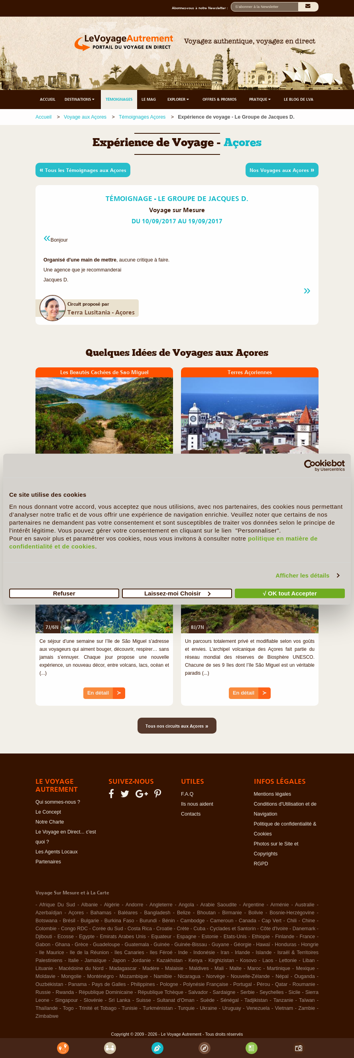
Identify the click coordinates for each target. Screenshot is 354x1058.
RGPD (261, 864)
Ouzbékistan (49, 984)
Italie (73, 960)
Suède (207, 1000)
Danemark (304, 928)
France (307, 936)
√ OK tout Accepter (290, 593)
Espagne (186, 936)
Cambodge (192, 920)
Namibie (163, 976)
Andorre (134, 905)
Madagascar (123, 968)
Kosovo (248, 960)
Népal (282, 976)
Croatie (164, 928)
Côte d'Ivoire (274, 928)
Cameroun (221, 920)
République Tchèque (160, 992)
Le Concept (48, 812)
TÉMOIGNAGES (119, 99)
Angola (186, 905)
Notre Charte (49, 822)
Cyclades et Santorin (233, 928)
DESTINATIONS (80, 99)
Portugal (242, 984)
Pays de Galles (109, 984)
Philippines (143, 984)
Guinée (161, 944)
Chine (308, 920)
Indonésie (204, 952)
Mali (219, 968)
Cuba (199, 928)
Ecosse (65, 936)
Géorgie (242, 944)
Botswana (46, 920)
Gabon (43, 944)
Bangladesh (157, 913)
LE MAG (149, 99)
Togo (68, 1008)
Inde (183, 952)
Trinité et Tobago (98, 1008)
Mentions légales (272, 794)
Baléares (128, 913)
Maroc (254, 968)
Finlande (284, 936)
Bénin (168, 920)
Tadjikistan (255, 1000)
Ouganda (304, 976)
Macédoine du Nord (81, 968)
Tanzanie (283, 1000)
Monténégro (100, 976)
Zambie (306, 1008)
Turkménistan (158, 1008)
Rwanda (64, 992)
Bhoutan (206, 913)
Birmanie (232, 913)
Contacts (191, 814)
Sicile (295, 992)
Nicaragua (189, 976)
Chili (292, 920)
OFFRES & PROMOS (219, 99)
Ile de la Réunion (89, 952)
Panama (77, 984)
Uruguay (231, 1008)
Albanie (89, 905)
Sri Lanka (119, 1000)
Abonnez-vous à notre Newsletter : (201, 8)
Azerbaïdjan (48, 913)
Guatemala (137, 944)
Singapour (66, 1000)
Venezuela (257, 1008)
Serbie (247, 992)
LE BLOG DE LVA (298, 99)
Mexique (305, 968)
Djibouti (43, 936)
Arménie (279, 905)
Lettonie (288, 960)
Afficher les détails (302, 575)
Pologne (169, 984)
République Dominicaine (106, 992)
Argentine (253, 905)
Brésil (69, 920)
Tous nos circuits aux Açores (177, 725)
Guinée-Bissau (190, 944)
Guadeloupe (106, 944)
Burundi (148, 920)
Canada (247, 920)
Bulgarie (90, 920)
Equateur (161, 936)
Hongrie (310, 944)
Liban (309, 960)
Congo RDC (74, 928)
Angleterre (161, 905)
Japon (119, 960)
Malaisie (174, 968)
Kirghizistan (221, 960)
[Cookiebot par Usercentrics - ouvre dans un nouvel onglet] (310, 466)
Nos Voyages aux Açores (282, 170)
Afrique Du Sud (57, 905)
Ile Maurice (51, 952)
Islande (263, 952)
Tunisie (130, 1008)
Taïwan (307, 1000)
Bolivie (255, 913)
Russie (43, 992)
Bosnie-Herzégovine (292, 913)
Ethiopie (261, 936)
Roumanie (304, 984)
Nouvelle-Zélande (250, 976)
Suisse (143, 1000)
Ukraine (208, 1008)
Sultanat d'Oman (175, 1000)
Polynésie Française (205, 984)
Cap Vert (271, 920)
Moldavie (45, 976)
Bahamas (101, 913)
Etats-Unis (235, 936)
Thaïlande (46, 1008)
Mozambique (134, 976)
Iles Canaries (129, 952)
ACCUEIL (47, 99)
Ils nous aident (197, 804)
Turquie (186, 1008)
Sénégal (229, 1000)
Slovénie (93, 1000)
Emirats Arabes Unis (123, 936)
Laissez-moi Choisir (177, 593)
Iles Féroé (161, 952)
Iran (224, 952)
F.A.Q (187, 794)
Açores (76, 913)
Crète (183, 928)
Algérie (112, 905)
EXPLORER (178, 99)
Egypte (86, 936)
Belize (184, 913)
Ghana (62, 944)
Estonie (210, 936)
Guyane (220, 944)
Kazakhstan (170, 960)
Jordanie (141, 960)
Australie (305, 905)
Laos (267, 960)
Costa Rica (140, 928)
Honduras (285, 944)
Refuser (64, 593)
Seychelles (271, 992)
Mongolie (71, 976)
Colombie (46, 928)
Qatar (281, 984)
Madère (150, 968)
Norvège (215, 976)
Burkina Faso (119, 920)
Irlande (242, 952)
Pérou (263, 984)
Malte (235, 968)
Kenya (196, 960)
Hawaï (263, 944)
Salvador (198, 992)
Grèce (81, 944)
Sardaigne (224, 992)
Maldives (198, 968)
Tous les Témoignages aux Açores (82, 170)
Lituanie (44, 968)
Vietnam (284, 1008)
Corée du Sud (107, 928)
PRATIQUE (260, 99)
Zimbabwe (47, 1016)
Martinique (278, 968)
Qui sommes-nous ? (57, 802)
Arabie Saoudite (218, 905)
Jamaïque (95, 960)
